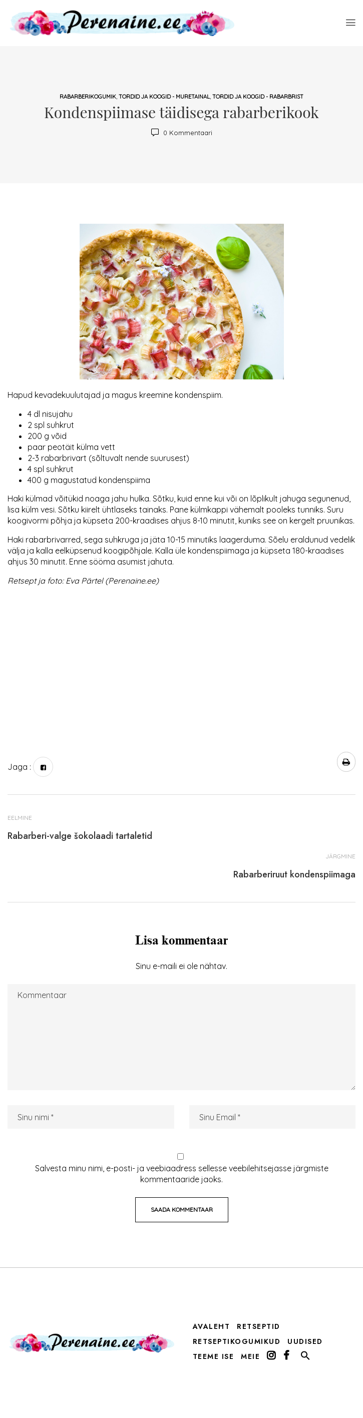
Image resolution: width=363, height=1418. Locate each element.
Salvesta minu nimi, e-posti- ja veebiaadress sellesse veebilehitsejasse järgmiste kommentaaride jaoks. (181, 1173)
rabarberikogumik (88, 96)
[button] (305, 1357)
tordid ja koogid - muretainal (164, 96)
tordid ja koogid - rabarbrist (257, 96)
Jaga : (19, 767)
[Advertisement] (181, 664)
